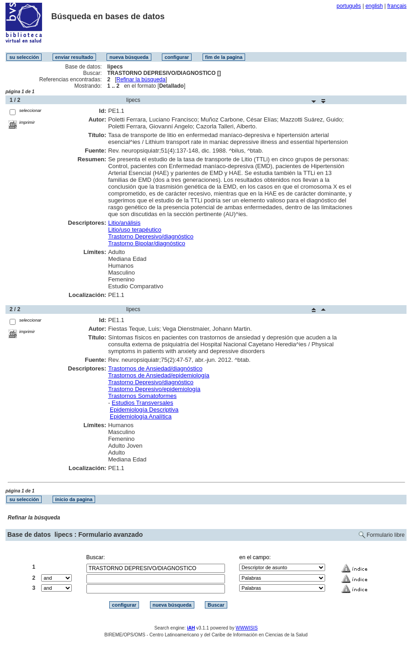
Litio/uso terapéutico (134, 229)
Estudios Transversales (142, 402)
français (397, 6)
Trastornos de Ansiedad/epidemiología (158, 375)
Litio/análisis (124, 222)
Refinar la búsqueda (141, 79)
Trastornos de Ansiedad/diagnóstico (155, 368)
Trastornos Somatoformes (142, 395)
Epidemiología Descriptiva (144, 409)
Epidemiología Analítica (140, 416)
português (349, 6)
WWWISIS (246, 627)
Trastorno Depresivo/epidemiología (154, 389)
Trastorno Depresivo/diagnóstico (150, 236)
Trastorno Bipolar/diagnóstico (146, 243)
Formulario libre (386, 535)
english (374, 6)
